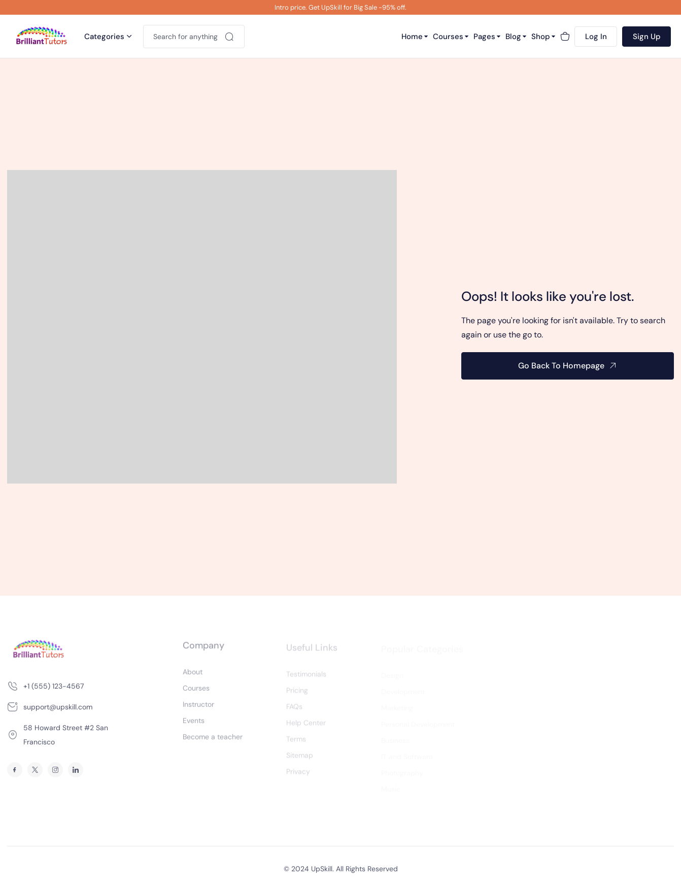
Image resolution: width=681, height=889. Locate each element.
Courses (448, 36)
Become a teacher (213, 739)
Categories (104, 36)
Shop (540, 36)
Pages (484, 36)
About (192, 674)
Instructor (198, 707)
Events (194, 723)
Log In (596, 36)
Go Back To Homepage (561, 365)
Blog (513, 36)
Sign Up (647, 36)
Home (412, 36)
